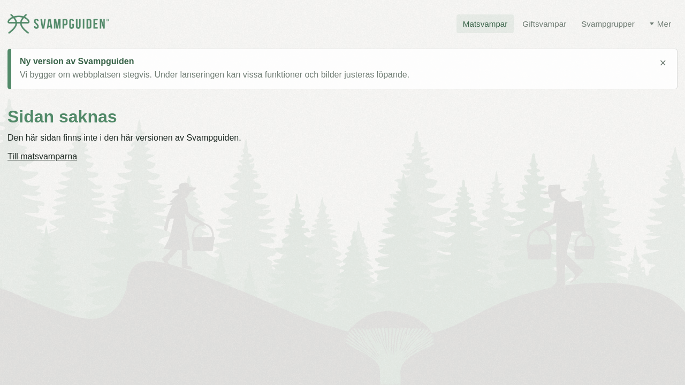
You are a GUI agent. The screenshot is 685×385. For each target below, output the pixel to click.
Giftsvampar (544, 23)
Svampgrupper (608, 23)
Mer (664, 23)
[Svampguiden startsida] (58, 24)
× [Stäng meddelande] (662, 63)
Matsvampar (485, 23)
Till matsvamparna (42, 156)
